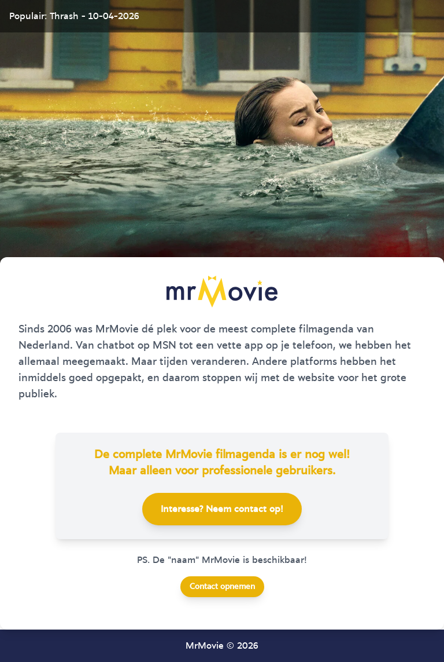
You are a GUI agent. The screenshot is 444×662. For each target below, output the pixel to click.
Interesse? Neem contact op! (222, 509)
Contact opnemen (222, 587)
